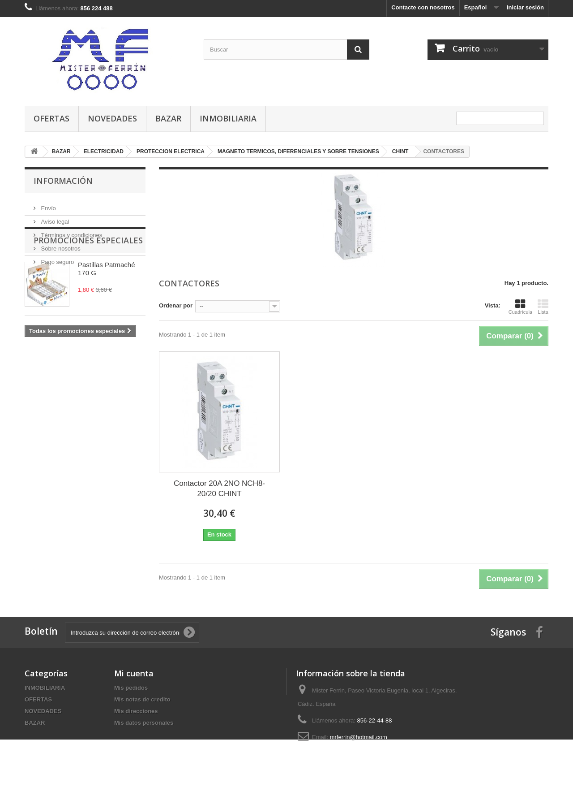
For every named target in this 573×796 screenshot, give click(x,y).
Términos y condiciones (70, 231)
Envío (47, 204)
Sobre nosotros (60, 245)
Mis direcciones (136, 711)
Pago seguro (56, 258)
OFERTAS (51, 118)
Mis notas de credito (142, 699)
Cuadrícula (520, 306)
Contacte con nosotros (423, 7)
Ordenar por (175, 305)
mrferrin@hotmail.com (358, 737)
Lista (543, 306)
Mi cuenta (134, 673)
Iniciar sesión (525, 7)
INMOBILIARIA (228, 118)
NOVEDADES (112, 118)
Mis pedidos (131, 687)
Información (63, 180)
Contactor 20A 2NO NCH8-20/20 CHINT (219, 488)
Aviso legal (54, 218)
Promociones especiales (88, 292)
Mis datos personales (143, 722)
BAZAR (168, 118)
